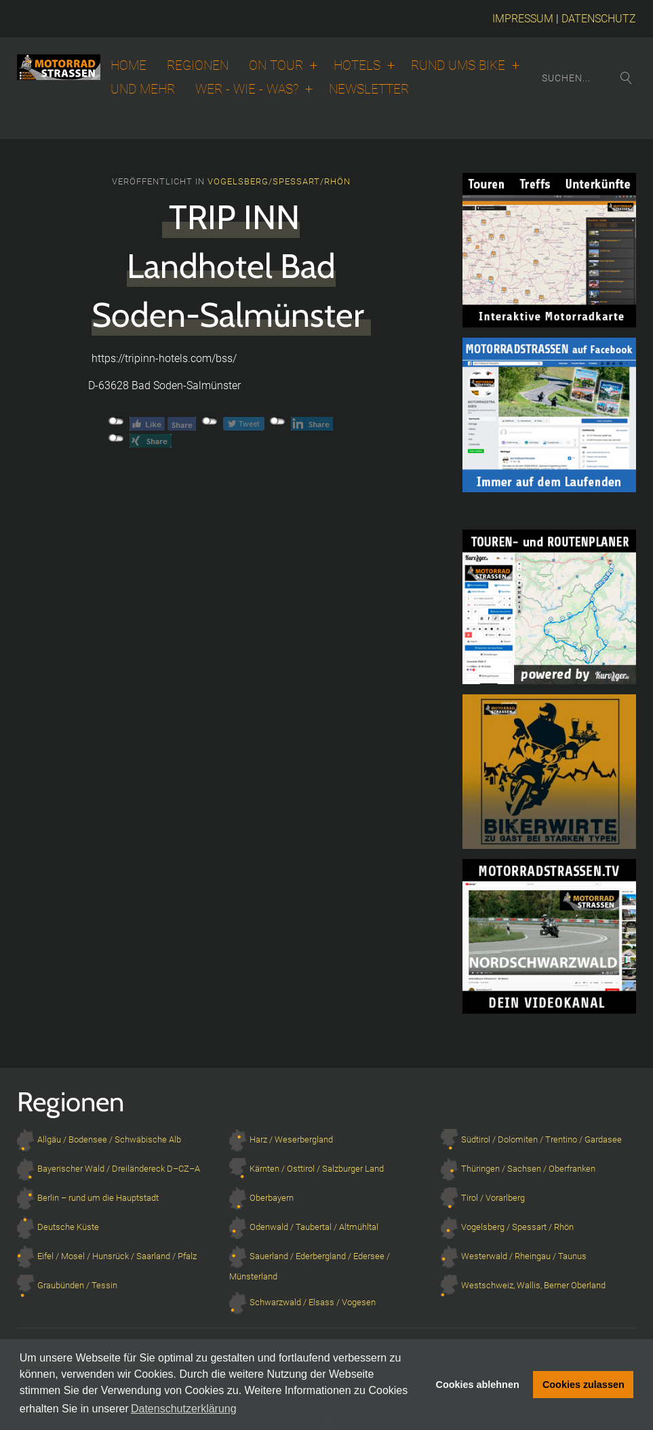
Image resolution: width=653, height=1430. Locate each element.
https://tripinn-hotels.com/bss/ (164, 358)
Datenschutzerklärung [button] (184, 1408)
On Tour (276, 65)
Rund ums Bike (458, 65)
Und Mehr (143, 89)
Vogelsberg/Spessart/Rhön (279, 181)
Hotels (357, 65)
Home (128, 65)
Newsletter (369, 89)
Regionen (198, 65)
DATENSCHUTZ (598, 18)
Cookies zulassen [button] (583, 1384)
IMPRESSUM (522, 18)
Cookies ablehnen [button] (477, 1384)
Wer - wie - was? (246, 89)
